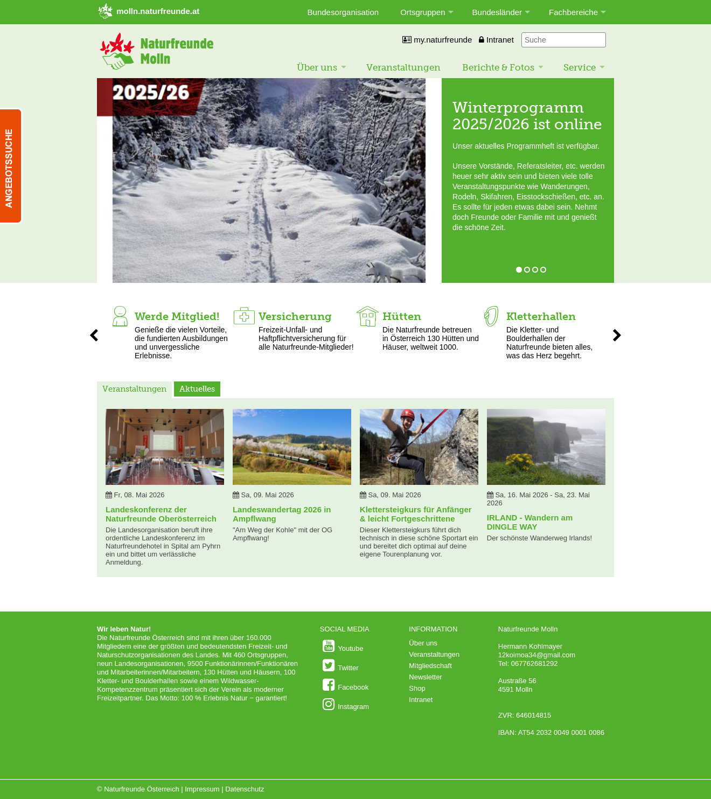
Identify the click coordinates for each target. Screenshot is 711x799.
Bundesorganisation (343, 12)
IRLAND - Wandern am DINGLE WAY (530, 522)
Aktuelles (197, 389)
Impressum (202, 789)
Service (579, 67)
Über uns (317, 67)
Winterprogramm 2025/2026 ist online (527, 116)
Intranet (496, 39)
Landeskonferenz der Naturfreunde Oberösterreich (161, 514)
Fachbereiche (573, 12)
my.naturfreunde (437, 39)
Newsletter (425, 677)
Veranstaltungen (403, 67)
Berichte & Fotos (498, 67)
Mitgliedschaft (430, 666)
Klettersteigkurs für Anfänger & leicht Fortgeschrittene (416, 514)
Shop (417, 688)
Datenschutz (244, 789)
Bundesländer (497, 12)
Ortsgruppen (422, 12)
